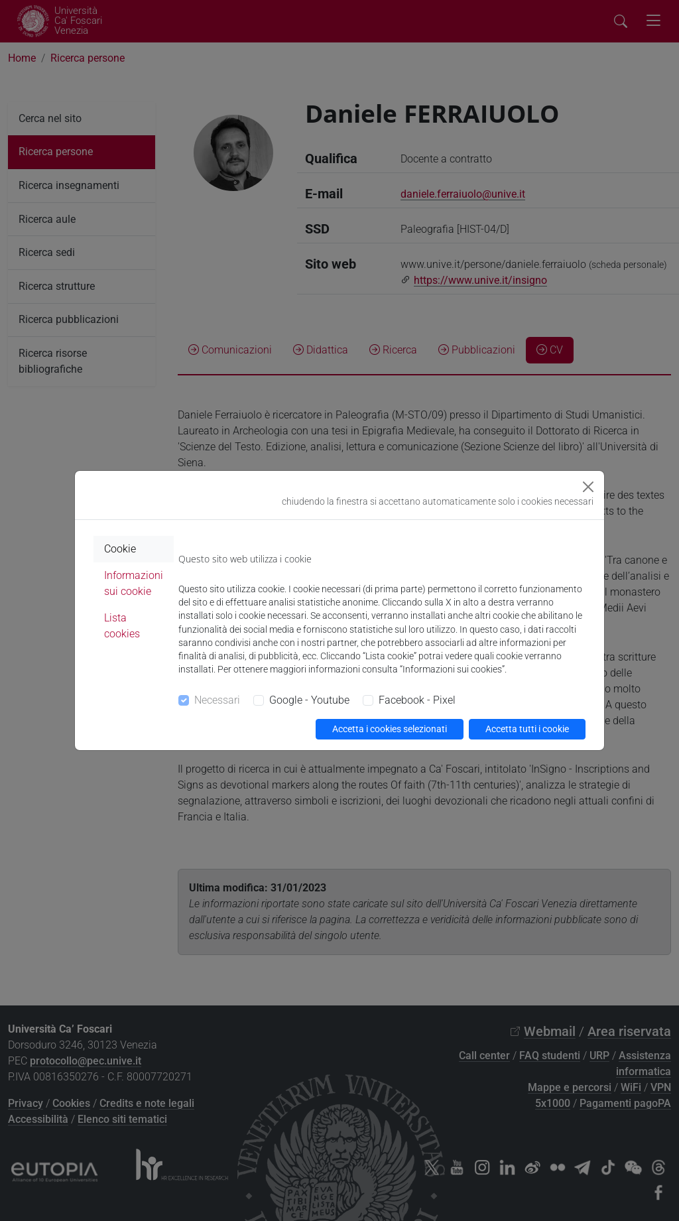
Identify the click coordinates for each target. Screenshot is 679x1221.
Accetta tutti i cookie (527, 729)
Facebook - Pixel (417, 700)
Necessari (217, 700)
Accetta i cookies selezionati (389, 729)
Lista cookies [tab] (122, 625)
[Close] (588, 486)
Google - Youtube (309, 700)
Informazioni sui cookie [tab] (133, 583)
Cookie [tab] (120, 549)
